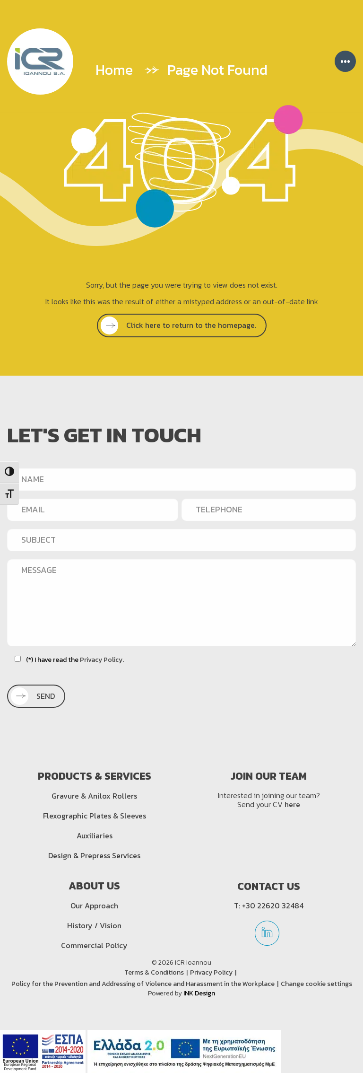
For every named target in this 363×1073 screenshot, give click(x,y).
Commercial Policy (94, 945)
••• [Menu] (345, 61)
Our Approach (94, 905)
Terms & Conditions (154, 972)
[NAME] (181, 479)
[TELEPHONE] (269, 509)
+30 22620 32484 (272, 905)
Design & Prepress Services (94, 855)
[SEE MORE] (182, 325)
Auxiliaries (94, 835)
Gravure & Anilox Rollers (94, 795)
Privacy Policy (101, 660)
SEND (35, 696)
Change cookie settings (316, 984)
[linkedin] (267, 936)
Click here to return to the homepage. (181, 325)
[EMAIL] (92, 509)
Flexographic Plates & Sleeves (94, 815)
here (292, 804)
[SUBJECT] (181, 539)
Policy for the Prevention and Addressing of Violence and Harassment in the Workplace (143, 984)
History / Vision (94, 925)
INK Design (199, 993)
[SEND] (36, 696)
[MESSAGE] (181, 602)
